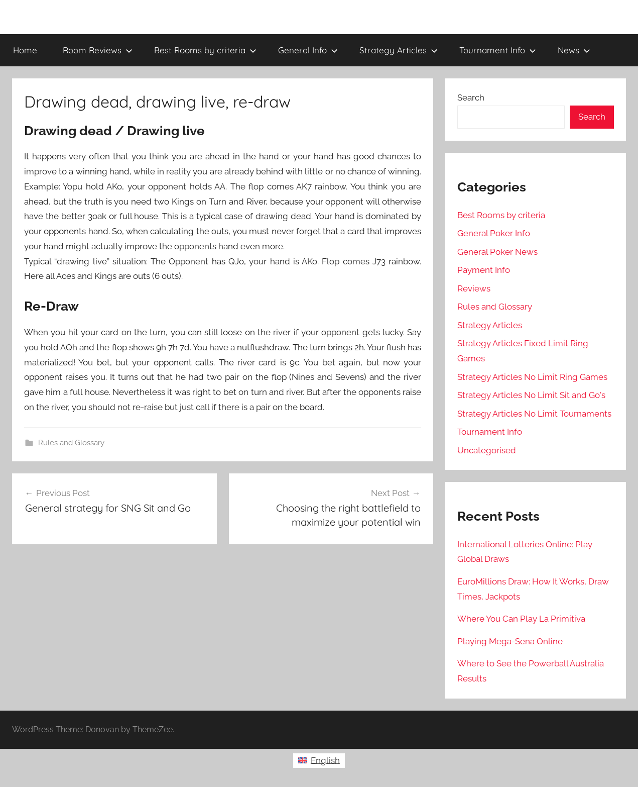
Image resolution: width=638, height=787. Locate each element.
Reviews (473, 288)
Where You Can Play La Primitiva (521, 619)
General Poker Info (493, 233)
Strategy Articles (398, 50)
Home (25, 50)
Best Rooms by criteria (205, 50)
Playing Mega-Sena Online (510, 641)
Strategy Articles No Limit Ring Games (532, 377)
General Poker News (497, 252)
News (574, 50)
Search (470, 97)
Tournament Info (497, 50)
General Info (308, 50)
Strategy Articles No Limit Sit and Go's (531, 395)
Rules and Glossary (71, 442)
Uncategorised (486, 450)
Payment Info (483, 270)
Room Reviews (98, 50)
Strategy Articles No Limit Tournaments (534, 414)
